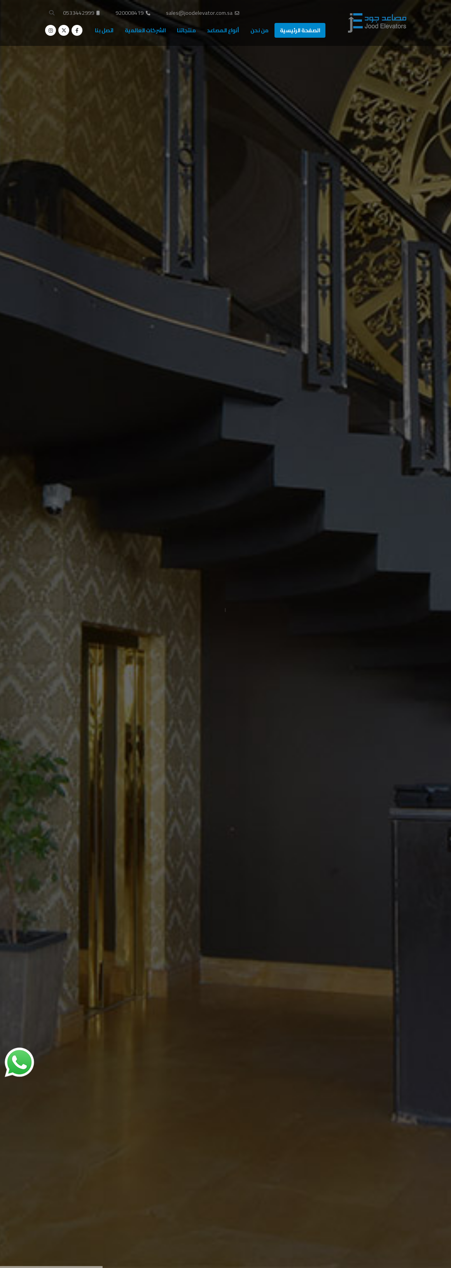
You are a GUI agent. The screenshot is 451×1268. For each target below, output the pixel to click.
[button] (52, 12)
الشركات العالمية (145, 30)
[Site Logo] (377, 23)
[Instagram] (50, 30)
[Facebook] (77, 30)
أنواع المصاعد (223, 30)
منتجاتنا (186, 30)
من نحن (259, 30)
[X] (63, 30)
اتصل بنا (104, 30)
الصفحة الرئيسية (300, 30)
